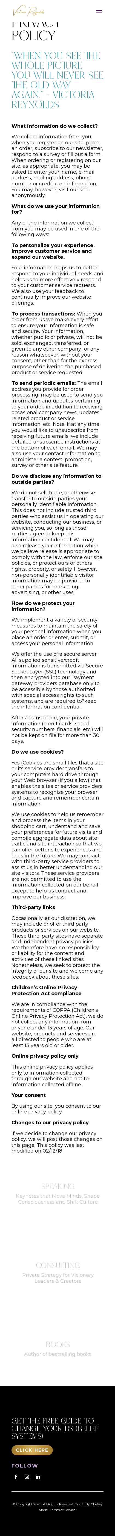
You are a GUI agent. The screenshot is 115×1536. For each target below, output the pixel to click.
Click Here (32, 1450)
